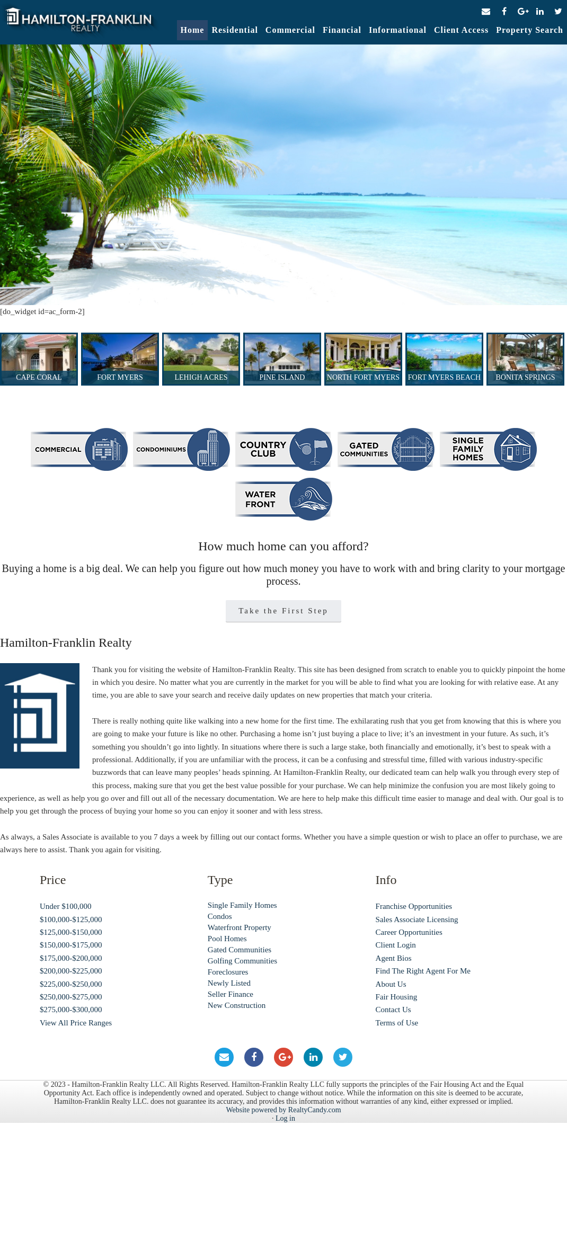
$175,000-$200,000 (71, 958)
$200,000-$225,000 (71, 971)
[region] (283, 174)
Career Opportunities (409, 932)
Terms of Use (397, 1023)
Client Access (461, 29)
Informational (398, 29)
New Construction (237, 1005)
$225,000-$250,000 (71, 984)
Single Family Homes (242, 905)
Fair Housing (397, 997)
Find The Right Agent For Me (423, 971)
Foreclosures (228, 972)
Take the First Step (283, 610)
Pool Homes (227, 938)
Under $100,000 (66, 906)
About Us (391, 984)
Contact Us (393, 1009)
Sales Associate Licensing (417, 919)
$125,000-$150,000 (71, 932)
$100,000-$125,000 (71, 919)
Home (193, 29)
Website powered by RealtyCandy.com (283, 1110)
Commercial (290, 29)
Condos (220, 916)
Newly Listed (229, 983)
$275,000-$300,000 (71, 1009)
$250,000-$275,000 (71, 997)
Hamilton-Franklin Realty (79, 23)
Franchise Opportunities (414, 906)
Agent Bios (394, 958)
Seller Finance (230, 994)
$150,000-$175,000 (71, 945)
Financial (342, 29)
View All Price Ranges (76, 1023)
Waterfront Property (239, 927)
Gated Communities (239, 949)
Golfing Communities (242, 961)
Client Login (396, 945)
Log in (285, 1118)
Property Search (529, 29)
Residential (234, 29)
